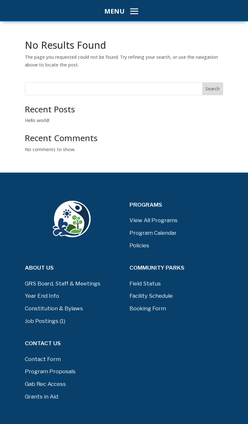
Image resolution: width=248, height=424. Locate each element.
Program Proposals (50, 371)
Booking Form (147, 308)
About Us (39, 267)
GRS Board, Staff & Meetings (62, 283)
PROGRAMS (145, 205)
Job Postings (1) (45, 321)
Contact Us (43, 343)
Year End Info (42, 296)
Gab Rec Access (45, 384)
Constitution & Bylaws (54, 308)
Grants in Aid (41, 396)
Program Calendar (153, 233)
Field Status (145, 283)
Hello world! (37, 120)
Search (212, 89)
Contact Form (43, 359)
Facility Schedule (151, 296)
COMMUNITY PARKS (156, 267)
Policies (139, 245)
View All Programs (153, 220)
